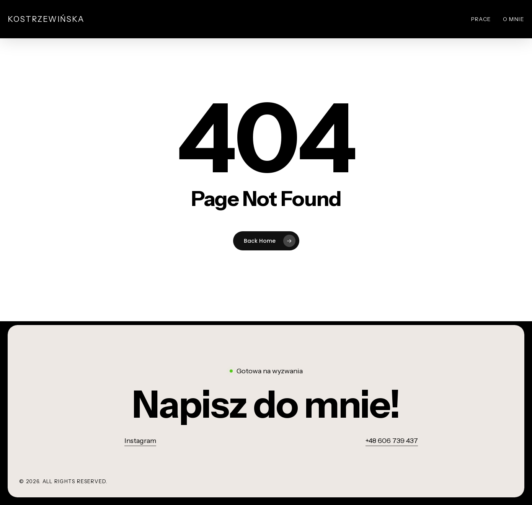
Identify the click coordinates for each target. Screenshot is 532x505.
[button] (266, 404)
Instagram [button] (140, 440)
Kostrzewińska (46, 19)
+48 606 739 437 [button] (392, 440)
